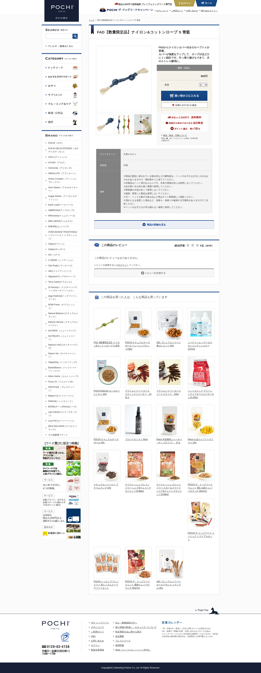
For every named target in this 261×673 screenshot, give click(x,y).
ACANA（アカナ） (57, 162)
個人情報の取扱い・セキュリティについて (136, 627)
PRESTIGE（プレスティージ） (61, 389)
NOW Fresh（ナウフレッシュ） (61, 306)
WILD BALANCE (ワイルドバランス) (62, 428)
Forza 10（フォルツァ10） (61, 381)
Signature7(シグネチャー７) (61, 276)
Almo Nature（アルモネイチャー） (63, 189)
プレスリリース (122, 641)
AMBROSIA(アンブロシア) (61, 210)
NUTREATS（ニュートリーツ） (61, 338)
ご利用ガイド (177, 11)
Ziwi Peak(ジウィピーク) (60, 265)
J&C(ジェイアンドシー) (59, 271)
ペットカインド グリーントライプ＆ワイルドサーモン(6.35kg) (201, 394)
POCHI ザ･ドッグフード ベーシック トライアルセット (201, 536)
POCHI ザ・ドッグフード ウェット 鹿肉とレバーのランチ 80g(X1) (137, 584)
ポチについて (162, 11)
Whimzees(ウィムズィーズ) (61, 215)
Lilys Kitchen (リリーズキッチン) (62, 414)
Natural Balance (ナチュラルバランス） (63, 315)
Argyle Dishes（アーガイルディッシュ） (62, 198)
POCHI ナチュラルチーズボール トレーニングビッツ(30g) (137, 345)
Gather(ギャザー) (56, 249)
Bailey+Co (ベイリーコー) (60, 396)
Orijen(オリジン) (56, 244)
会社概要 (119, 636)
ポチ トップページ (100, 622)
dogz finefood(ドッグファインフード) (62, 298)
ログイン (122, 265)
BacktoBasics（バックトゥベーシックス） (62, 369)
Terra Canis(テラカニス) (60, 282)
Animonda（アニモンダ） (60, 168)
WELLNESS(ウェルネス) (60, 221)
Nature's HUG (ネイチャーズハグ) (63, 346)
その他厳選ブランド (58, 435)
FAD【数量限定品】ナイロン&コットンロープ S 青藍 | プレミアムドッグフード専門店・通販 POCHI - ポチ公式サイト (61, 11)
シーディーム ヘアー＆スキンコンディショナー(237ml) (200, 345)
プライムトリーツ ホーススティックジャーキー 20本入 (138, 394)
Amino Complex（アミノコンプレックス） (62, 180)
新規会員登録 (97, 650)
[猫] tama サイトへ (209, 11)
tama (133, 650)
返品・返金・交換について (175, 135)
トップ (91, 20)
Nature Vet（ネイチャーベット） (62, 355)
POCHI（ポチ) (55, 143)
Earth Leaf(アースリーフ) (60, 205)
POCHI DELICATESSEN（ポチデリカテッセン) (63, 150)
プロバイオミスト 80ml (136, 439)
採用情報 (119, 645)
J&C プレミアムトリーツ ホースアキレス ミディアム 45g (168, 584)
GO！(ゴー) (54, 255)
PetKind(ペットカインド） (61, 401)
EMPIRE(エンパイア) (58, 226)
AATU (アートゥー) (57, 157)
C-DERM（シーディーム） (61, 260)
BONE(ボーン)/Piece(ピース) (62, 406)
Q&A (93, 636)
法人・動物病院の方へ (126, 622)
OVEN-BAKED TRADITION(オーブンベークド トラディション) (63, 235)
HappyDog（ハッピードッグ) (62, 362)
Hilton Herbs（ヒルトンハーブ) (63, 376)
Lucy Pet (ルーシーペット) (61, 420)
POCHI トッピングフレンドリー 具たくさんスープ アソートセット (106, 584)
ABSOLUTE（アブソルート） (62, 173)
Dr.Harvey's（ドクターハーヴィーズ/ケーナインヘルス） (62, 289)
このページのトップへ (207, 611)
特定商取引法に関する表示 (128, 632)
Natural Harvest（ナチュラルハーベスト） (63, 324)
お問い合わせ (192, 11)
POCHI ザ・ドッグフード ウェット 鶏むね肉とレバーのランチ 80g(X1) (200, 487)
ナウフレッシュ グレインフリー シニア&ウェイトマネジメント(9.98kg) (138, 487)
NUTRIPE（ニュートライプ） (62, 330)
